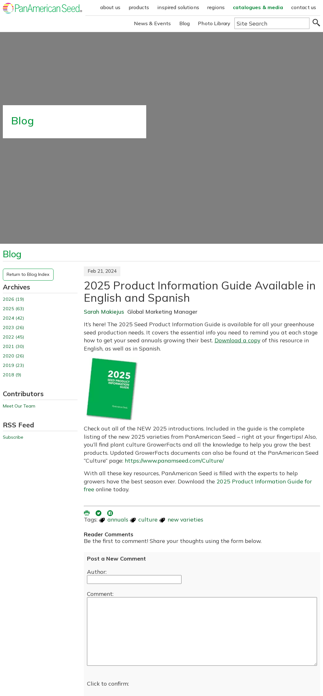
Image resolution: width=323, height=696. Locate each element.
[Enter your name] (134, 579)
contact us (303, 7)
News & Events (152, 23)
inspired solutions (178, 7)
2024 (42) (13, 318)
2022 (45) (13, 337)
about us (110, 7)
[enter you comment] (202, 631)
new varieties (185, 519)
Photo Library (214, 23)
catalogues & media (258, 7)
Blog (184, 23)
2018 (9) (12, 375)
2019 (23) (13, 365)
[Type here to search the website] (271, 23)
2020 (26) (13, 356)
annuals (117, 519)
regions (216, 7)
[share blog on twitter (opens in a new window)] (98, 512)
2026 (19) (13, 299)
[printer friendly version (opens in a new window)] (87, 512)
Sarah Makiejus (104, 311)
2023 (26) (13, 327)
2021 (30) (13, 346)
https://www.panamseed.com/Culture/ (174, 460)
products (139, 7)
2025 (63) (13, 308)
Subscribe (13, 437)
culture (148, 519)
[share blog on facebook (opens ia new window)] (110, 512)
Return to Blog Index (28, 274)
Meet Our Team (19, 406)
